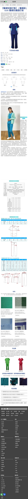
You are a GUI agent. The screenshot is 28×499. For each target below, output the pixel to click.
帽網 (2, 427)
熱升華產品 (3, 493)
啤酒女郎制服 (3, 447)
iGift (14, 2)
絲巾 (16, 468)
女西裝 (2, 462)
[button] (11, 86)
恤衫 (2, 489)
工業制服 (3, 439)
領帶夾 (2, 470)
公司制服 (3, 441)
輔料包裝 (3, 415)
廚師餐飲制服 (3, 443)
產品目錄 (17, 481)
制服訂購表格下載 (18, 479)
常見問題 (12, 413)
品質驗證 (17, 491)
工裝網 (2, 425)
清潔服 (2, 455)
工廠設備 (17, 489)
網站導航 (15, 411)
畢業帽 (16, 427)
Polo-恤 (2, 479)
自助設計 (2, 64)
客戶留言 (17, 483)
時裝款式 (17, 433)
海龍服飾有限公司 (4, 429)
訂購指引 (17, 413)
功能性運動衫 (17, 439)
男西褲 (2, 464)
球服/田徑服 (17, 441)
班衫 (2, 491)
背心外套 (3, 483)
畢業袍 (16, 421)
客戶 (11, 411)
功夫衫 (16, 429)
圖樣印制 (7, 415)
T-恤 (2, 477)
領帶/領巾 (3, 466)
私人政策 (7, 411)
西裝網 (2, 423)
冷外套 (16, 462)
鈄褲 (2, 495)
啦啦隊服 (17, 445)
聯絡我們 (17, 477)
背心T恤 (2, 481)
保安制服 (3, 445)
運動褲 (16, 443)
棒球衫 (16, 423)
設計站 (12, 415)
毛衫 (16, 464)
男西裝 (2, 460)
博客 (19, 411)
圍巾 (2, 468)
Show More (17, 315)
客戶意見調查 (17, 485)
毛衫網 (2, 421)
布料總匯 (23, 411)
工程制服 (3, 453)
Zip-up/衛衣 (3, 485)
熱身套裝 (17, 425)
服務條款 (3, 411)
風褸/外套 (3, 487)
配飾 (16, 431)
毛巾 (16, 466)
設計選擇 (3, 413)
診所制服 (3, 449)
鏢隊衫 (16, 447)
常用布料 (21, 413)
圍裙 (2, 497)
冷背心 (16, 472)
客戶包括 (7, 413)
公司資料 (17, 487)
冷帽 (16, 470)
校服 (2, 451)
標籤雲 (2, 431)
